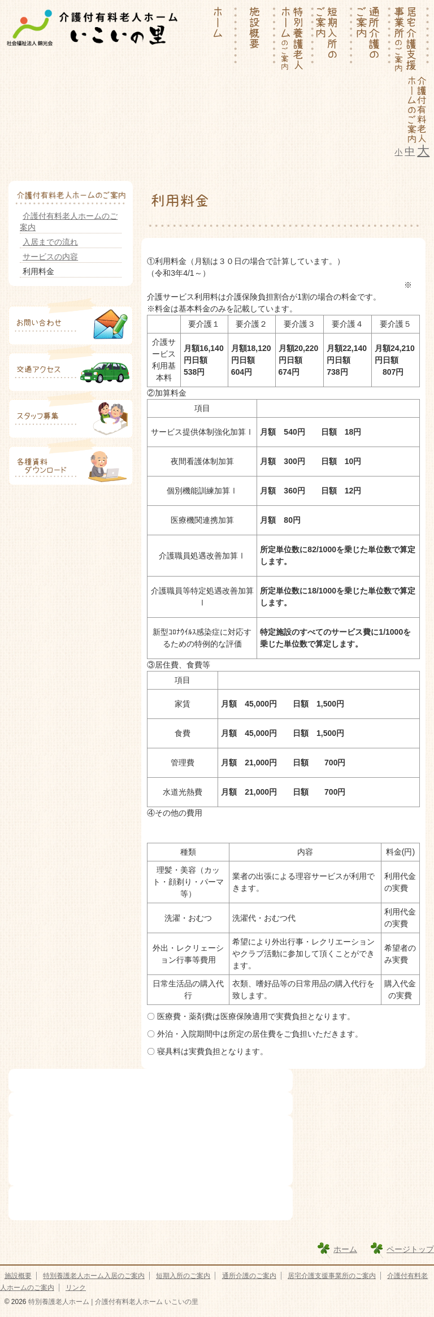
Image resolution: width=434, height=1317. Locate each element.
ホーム (345, 1249)
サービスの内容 (50, 256)
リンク (76, 1288)
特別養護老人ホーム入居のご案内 (94, 1276)
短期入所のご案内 (183, 1276)
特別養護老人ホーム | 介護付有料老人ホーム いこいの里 (112, 1302)
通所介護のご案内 (249, 1276)
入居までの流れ (50, 241)
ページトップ (410, 1249)
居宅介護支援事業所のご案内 (332, 1276)
